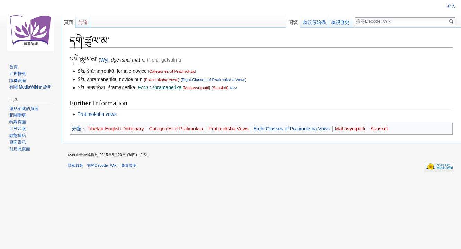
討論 (83, 22)
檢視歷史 (340, 22)
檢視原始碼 (314, 22)
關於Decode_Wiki (102, 165)
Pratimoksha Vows (161, 79)
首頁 (13, 67)
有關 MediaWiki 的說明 (30, 87)
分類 (76, 128)
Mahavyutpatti (196, 87)
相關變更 (17, 115)
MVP (233, 88)
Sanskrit (220, 87)
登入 (451, 6)
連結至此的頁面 (23, 108)
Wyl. (105, 60)
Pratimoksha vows (97, 114)
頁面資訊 (17, 142)
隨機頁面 (17, 80)
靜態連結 (17, 135)
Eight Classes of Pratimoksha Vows (213, 79)
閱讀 (293, 22)
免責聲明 (128, 165)
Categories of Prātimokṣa (172, 71)
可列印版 (17, 128)
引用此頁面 (19, 149)
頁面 (68, 22)
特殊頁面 (17, 122)
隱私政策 (75, 165)
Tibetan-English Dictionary (116, 128)
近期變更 (17, 73)
